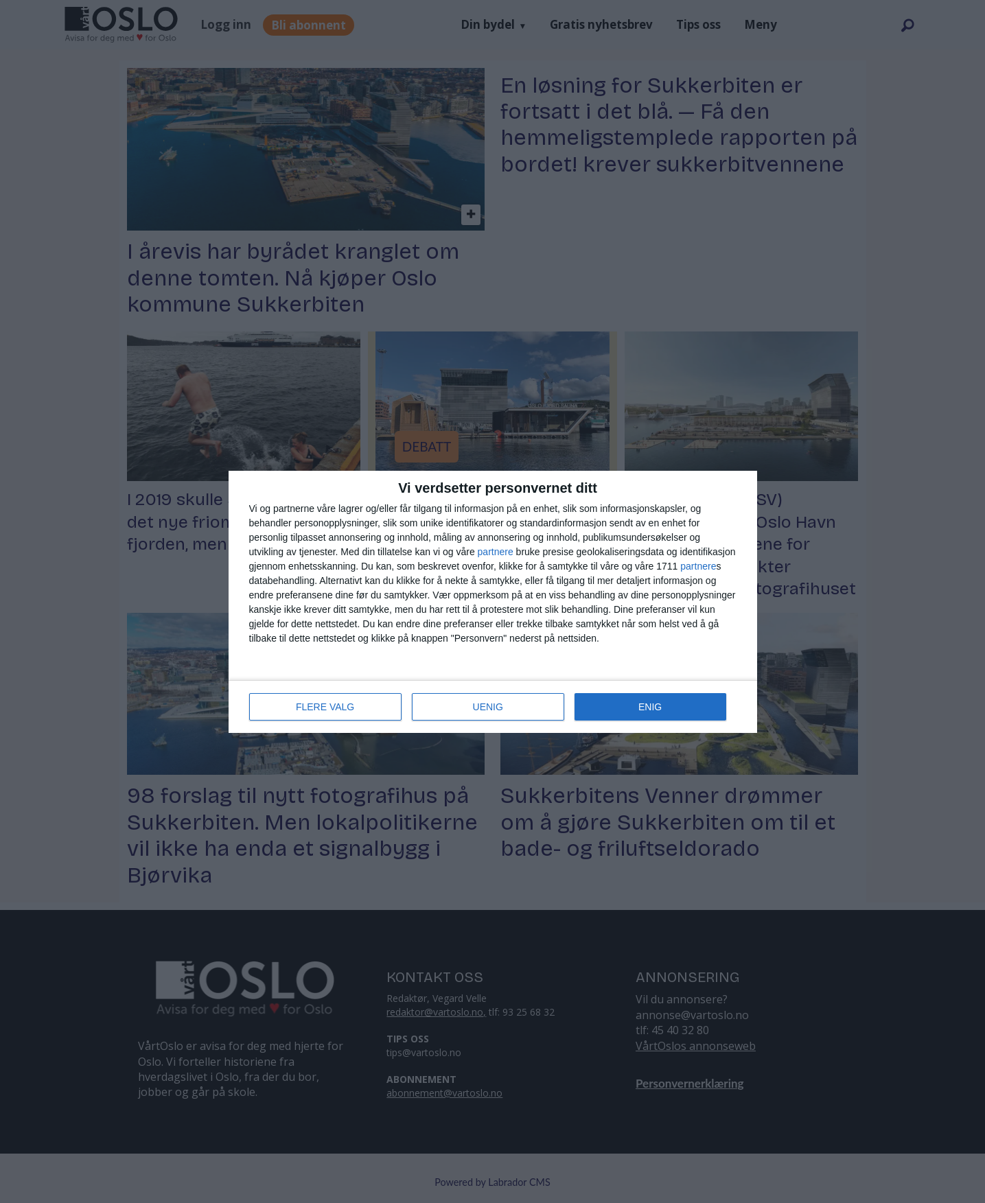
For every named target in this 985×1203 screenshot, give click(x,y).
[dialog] (493, 602)
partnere (495, 552)
